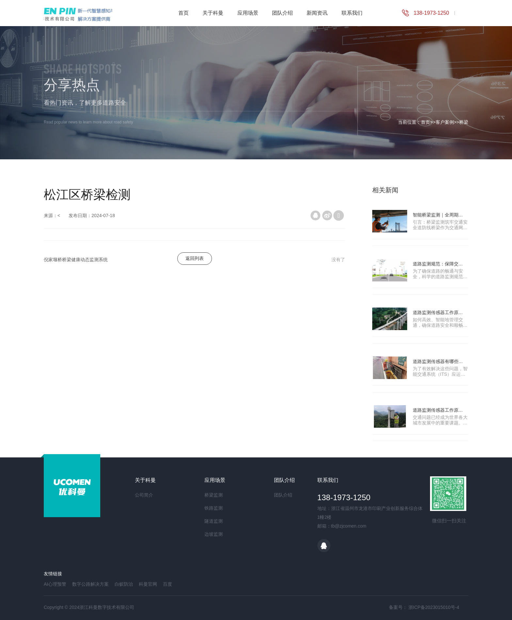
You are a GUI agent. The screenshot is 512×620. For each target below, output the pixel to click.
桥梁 (463, 122)
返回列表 (194, 258)
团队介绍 (282, 13)
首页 (183, 13)
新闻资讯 (317, 13)
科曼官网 (148, 584)
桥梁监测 (213, 495)
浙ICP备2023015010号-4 (433, 607)
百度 (167, 584)
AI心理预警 (55, 584)
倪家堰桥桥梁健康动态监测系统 (76, 259)
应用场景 (247, 13)
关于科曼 (212, 13)
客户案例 (445, 122)
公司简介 (144, 495)
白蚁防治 (124, 584)
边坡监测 (213, 534)
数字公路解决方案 (90, 584)
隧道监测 (213, 521)
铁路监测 (213, 508)
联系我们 (352, 13)
